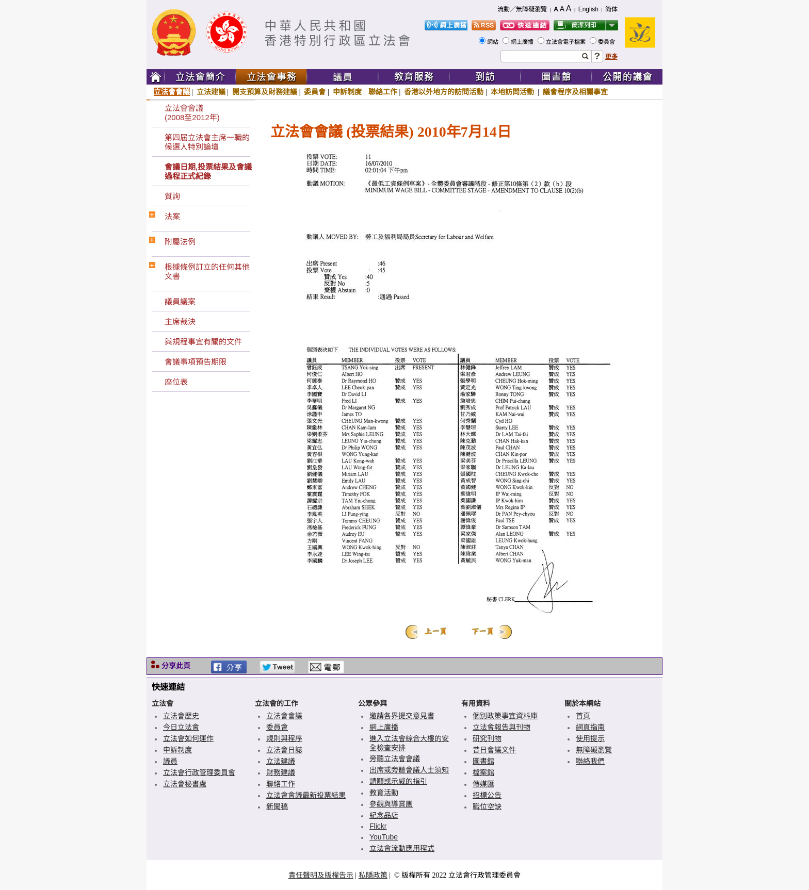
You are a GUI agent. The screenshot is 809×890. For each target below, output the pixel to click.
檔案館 (483, 772)
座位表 (176, 381)
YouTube (383, 837)
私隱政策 (373, 875)
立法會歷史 (181, 716)
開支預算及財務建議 (264, 92)
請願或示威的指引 (398, 781)
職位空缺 (487, 806)
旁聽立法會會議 (394, 758)
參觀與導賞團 (391, 804)
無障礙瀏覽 (594, 750)
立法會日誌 (284, 750)
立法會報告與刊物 (501, 727)
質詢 (172, 196)
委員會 (607, 42)
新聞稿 (277, 806)
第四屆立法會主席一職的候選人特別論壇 (207, 142)
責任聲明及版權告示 (320, 875)
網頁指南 (590, 727)
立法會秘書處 (184, 784)
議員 (170, 761)
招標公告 (487, 795)
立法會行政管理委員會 (199, 772)
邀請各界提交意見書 (401, 716)
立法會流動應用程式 (401, 848)
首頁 (583, 716)
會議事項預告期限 (195, 361)
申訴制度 (347, 92)
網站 (493, 42)
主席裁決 (180, 321)
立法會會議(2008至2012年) (192, 113)
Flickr (377, 826)
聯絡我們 (590, 761)
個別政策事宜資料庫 (505, 716)
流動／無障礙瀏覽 (522, 9)
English (588, 9)
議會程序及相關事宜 (575, 92)
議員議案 (180, 301)
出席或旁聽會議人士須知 (409, 770)
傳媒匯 (483, 784)
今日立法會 (181, 727)
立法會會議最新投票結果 (306, 795)
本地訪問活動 (513, 92)
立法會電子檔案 (566, 42)
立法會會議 (172, 92)
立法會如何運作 (188, 738)
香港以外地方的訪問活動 (443, 92)
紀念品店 (383, 815)
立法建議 (211, 92)
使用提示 (590, 738)
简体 (611, 9)
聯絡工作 (382, 92)
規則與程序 (284, 738)
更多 (611, 56)
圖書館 (483, 761)
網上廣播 (523, 42)
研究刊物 (487, 738)
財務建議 (280, 772)
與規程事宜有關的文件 (203, 341)
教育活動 (383, 792)
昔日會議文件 (494, 750)
